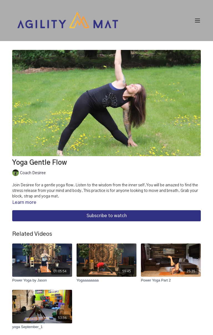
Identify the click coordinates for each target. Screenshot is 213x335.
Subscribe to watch (107, 216)
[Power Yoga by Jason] (42, 280)
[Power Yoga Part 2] (171, 280)
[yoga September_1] (42, 327)
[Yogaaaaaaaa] (106, 280)
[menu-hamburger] (197, 20)
